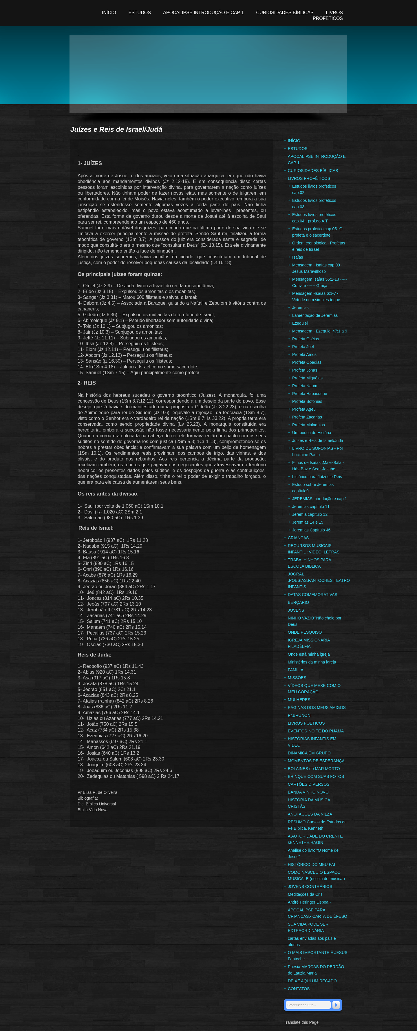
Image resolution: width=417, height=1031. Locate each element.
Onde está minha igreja (309, 654)
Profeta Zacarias (307, 417)
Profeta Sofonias (307, 401)
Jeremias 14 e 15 (307, 522)
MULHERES (299, 699)
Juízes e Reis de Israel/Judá (317, 440)
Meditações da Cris (305, 894)
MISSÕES (297, 677)
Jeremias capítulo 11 (311, 506)
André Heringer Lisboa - (309, 902)
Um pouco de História (311, 432)
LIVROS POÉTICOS (306, 723)
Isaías (297, 257)
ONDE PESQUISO (305, 632)
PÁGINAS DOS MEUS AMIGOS (317, 707)
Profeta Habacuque (309, 393)
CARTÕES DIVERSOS (309, 784)
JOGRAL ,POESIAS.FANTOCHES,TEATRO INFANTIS (319, 580)
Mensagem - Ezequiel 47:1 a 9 (319, 331)
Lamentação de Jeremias (315, 315)
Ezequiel (300, 323)
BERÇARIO (298, 602)
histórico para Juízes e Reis (317, 476)
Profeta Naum (304, 385)
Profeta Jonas (304, 370)
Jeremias (300, 307)
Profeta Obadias (306, 362)
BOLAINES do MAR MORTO (314, 768)
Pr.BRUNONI (300, 715)
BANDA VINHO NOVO (308, 792)
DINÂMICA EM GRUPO (309, 753)
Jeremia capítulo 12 (310, 514)
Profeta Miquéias (307, 378)
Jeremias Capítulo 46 (311, 530)
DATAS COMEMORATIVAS (312, 594)
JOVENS (296, 610)
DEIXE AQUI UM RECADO (312, 981)
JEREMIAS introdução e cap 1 (319, 498)
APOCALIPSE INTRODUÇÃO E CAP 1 (203, 12)
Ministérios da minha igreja (312, 662)
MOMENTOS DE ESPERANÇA (316, 760)
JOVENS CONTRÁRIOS (310, 886)
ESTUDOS (139, 12)
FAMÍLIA (295, 670)
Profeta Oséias (305, 339)
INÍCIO (109, 12)
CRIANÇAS (298, 537)
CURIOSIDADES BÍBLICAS (285, 12)
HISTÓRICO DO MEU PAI (311, 864)
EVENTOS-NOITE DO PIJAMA (316, 731)
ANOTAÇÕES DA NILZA (310, 814)
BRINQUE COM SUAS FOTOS (316, 776)
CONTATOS (299, 988)
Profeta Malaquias (308, 425)
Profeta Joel (303, 346)
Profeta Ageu (304, 409)
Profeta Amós (304, 354)
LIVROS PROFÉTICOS (309, 178)
